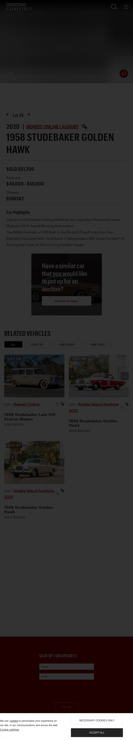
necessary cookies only (96, 720)
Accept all (96, 732)
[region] (66, 726)
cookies (13, 720)
